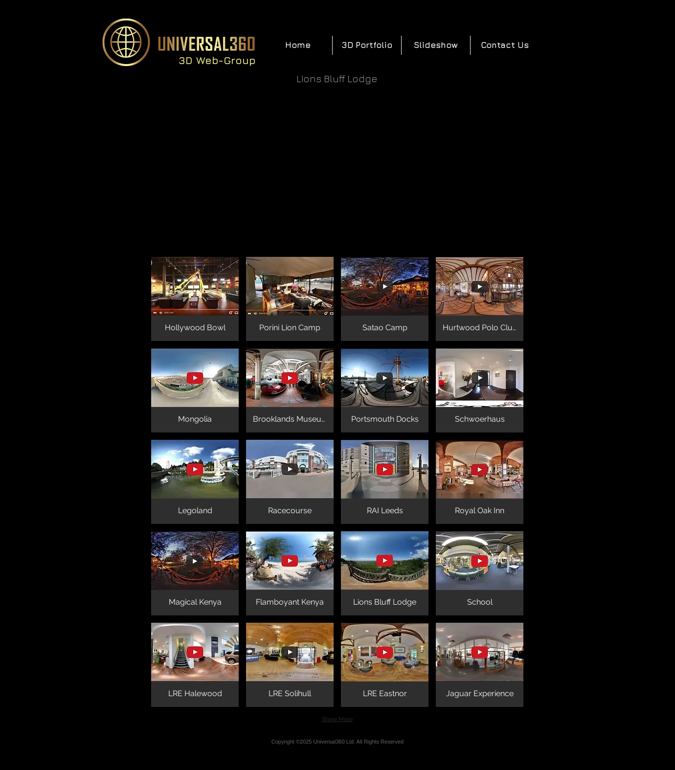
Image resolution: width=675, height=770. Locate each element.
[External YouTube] (337, 171)
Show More (337, 719)
